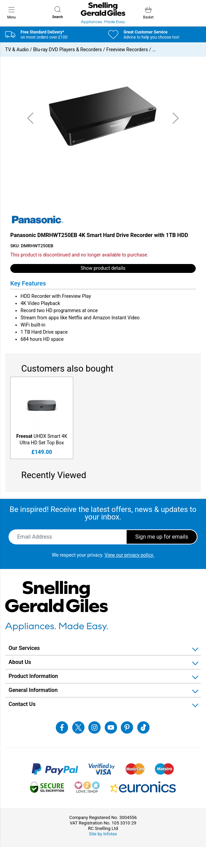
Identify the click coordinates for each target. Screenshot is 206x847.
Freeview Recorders (127, 49)
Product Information (33, 676)
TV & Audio (17, 49)
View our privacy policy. (129, 555)
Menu (11, 12)
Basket (148, 12)
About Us (20, 662)
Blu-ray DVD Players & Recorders (67, 49)
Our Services (24, 648)
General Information (33, 690)
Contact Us (22, 704)
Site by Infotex (103, 833)
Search (57, 12)
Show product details (103, 268)
